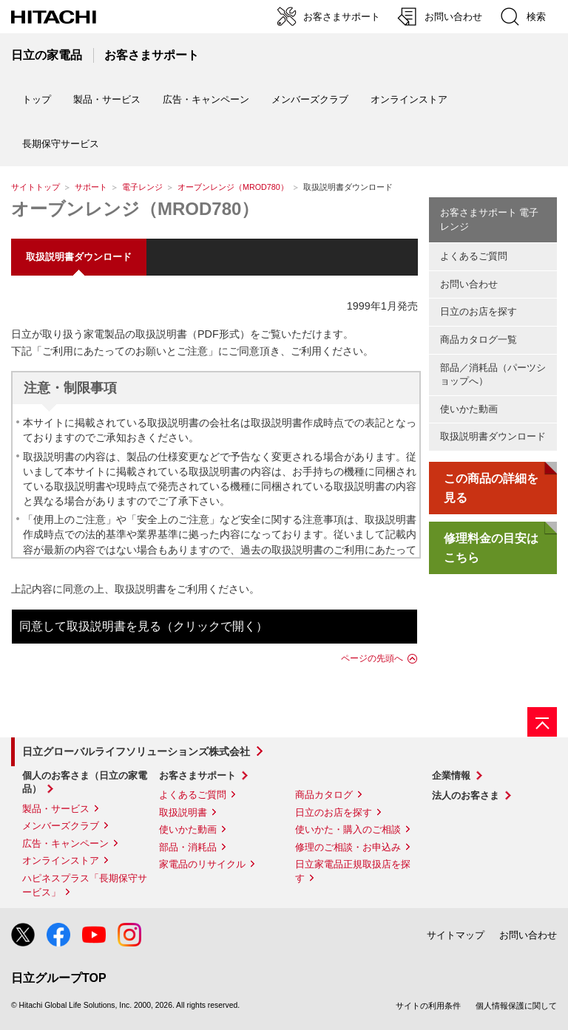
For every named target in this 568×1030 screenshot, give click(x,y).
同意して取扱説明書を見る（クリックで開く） (143, 626)
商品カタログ (324, 794)
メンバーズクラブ (309, 99)
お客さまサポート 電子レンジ (489, 219)
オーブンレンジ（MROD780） (233, 187)
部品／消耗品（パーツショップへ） (493, 374)
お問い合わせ (469, 284)
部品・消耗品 (188, 847)
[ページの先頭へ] (542, 722)
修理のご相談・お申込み (348, 847)
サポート (91, 187)
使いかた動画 (469, 409)
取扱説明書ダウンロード (493, 436)
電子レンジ (142, 187)
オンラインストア (409, 99)
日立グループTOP (58, 978)
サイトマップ (455, 935)
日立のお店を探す (478, 311)
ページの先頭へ (372, 658)
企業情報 (451, 775)
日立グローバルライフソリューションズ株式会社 (136, 751)
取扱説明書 (183, 812)
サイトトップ (35, 187)
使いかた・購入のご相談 (348, 829)
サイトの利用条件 (428, 1005)
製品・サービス (55, 808)
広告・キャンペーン (65, 843)
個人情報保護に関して (516, 1005)
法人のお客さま (465, 795)
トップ (36, 99)
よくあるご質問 (473, 256)
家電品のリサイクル (202, 864)
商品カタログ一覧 (478, 339)
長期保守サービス (60, 143)
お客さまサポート (197, 775)
